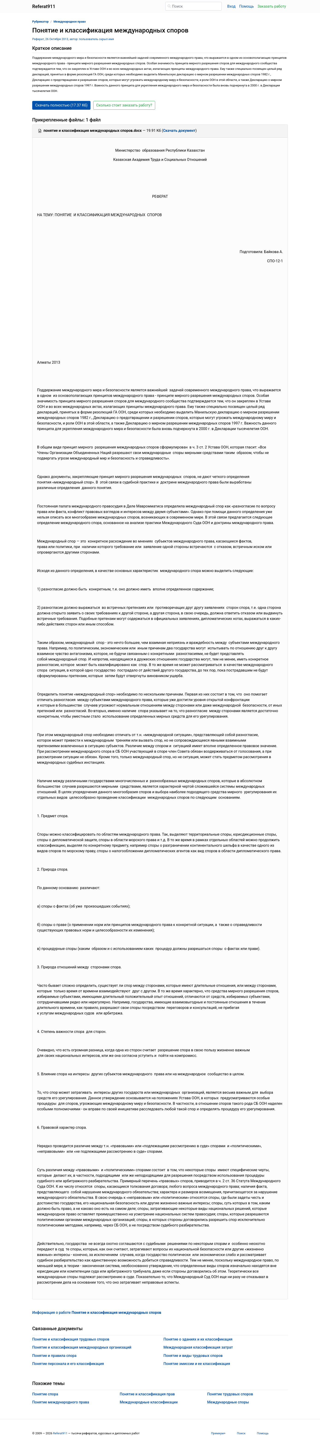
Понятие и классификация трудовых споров (70, 1339)
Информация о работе (96, 1312)
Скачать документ (179, 130)
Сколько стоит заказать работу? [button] (124, 105)
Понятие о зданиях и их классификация (198, 1339)
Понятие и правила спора (54, 1355)
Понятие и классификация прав (147, 1394)
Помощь (246, 6)
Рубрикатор (40, 21)
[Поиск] (193, 6)
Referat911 (60, 1433)
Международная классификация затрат (198, 1347)
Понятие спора (45, 1394)
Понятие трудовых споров (230, 1394)
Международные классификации (149, 1402)
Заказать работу (272, 6)
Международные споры (228, 1402)
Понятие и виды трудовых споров (193, 1355)
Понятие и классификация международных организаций (81, 1347)
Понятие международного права (60, 1402)
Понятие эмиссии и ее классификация (196, 1364)
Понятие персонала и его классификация (68, 1364)
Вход (231, 6)
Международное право (69, 21)
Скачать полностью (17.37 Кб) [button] (61, 105)
